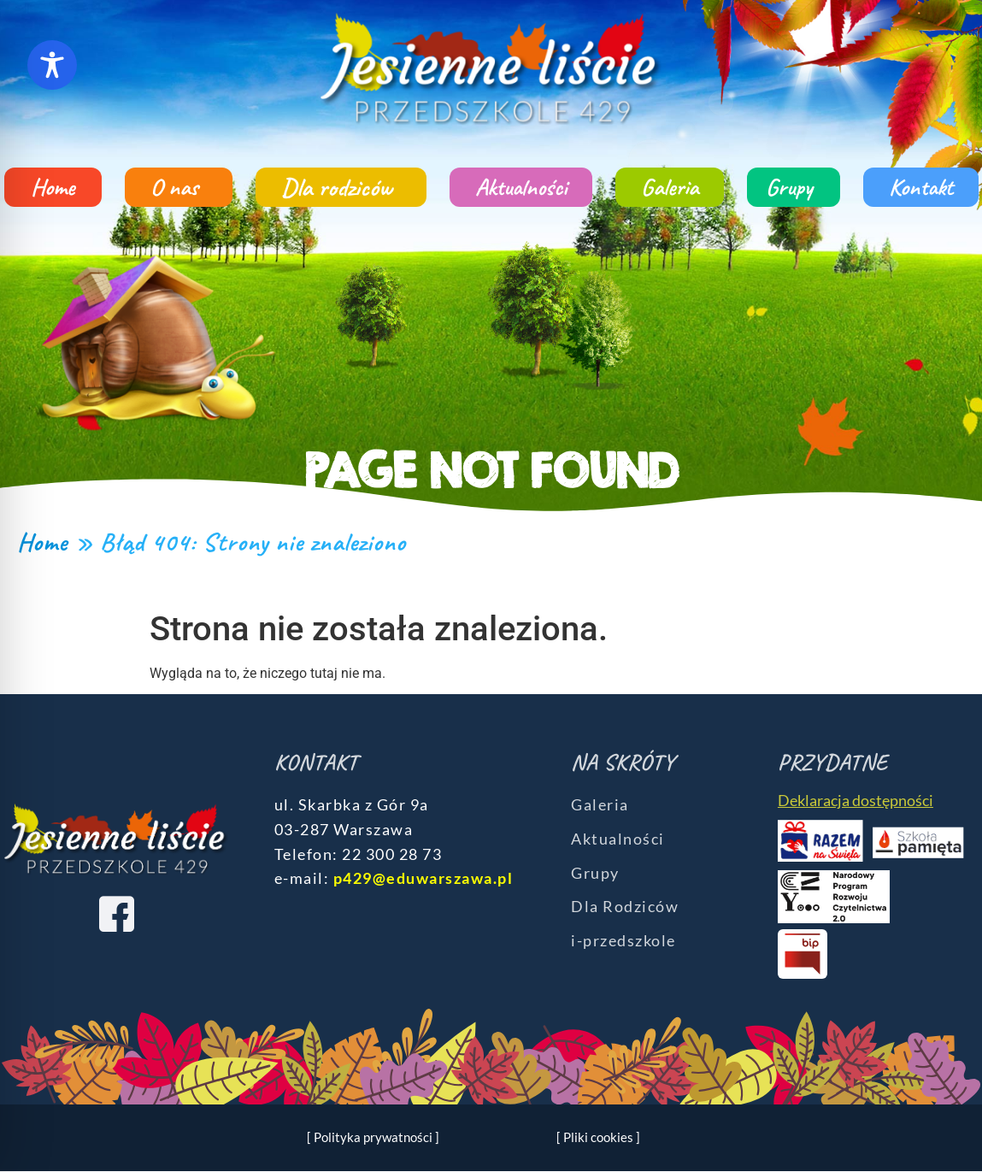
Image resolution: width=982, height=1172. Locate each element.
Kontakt (921, 187)
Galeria (669, 187)
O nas (178, 187)
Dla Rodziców (625, 906)
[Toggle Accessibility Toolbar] (52, 64)
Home (52, 187)
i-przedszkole (623, 940)
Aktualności (521, 187)
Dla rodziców (341, 187)
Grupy (793, 187)
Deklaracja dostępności (855, 800)
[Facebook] (116, 914)
